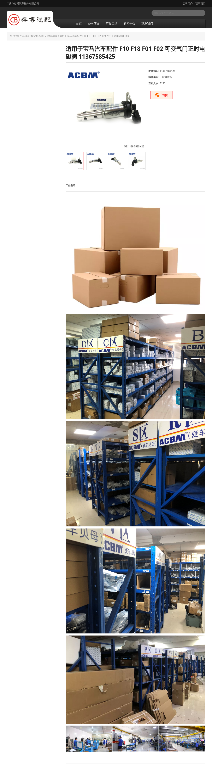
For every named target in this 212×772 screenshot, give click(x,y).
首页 (79, 23)
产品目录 (111, 23)
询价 (161, 95)
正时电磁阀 (51, 36)
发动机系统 (37, 36)
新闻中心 (129, 23)
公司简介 (188, 3)
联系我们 (200, 3)
